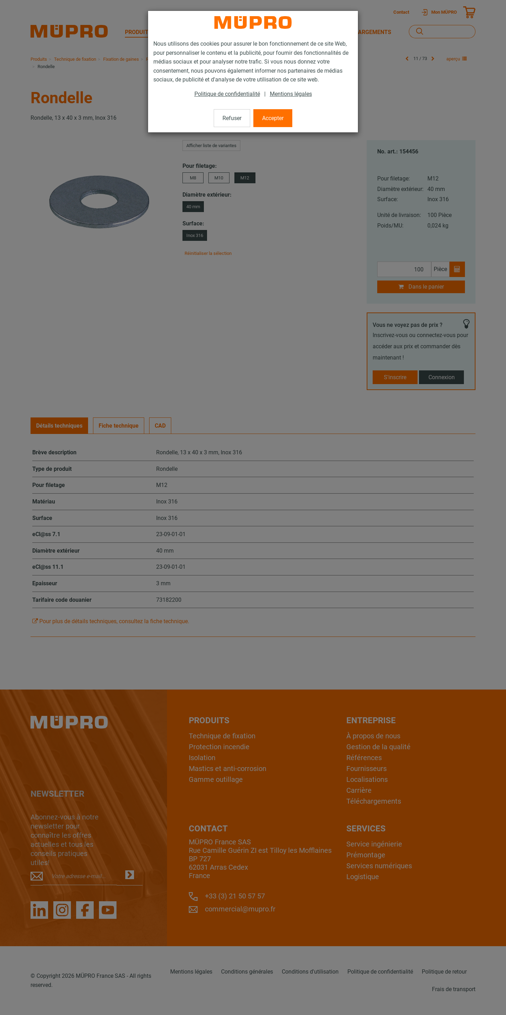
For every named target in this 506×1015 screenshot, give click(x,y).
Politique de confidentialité (227, 94)
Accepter (273, 118)
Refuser (231, 118)
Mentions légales (291, 94)
